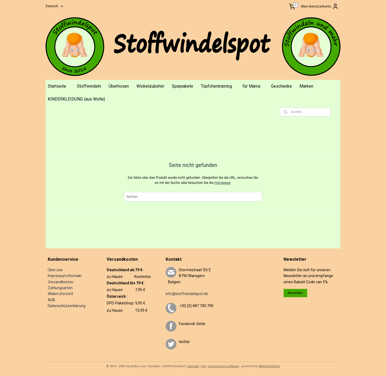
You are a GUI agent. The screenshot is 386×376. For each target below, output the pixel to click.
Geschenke (281, 86)
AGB (51, 300)
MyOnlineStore (269, 366)
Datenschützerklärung (67, 306)
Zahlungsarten (60, 288)
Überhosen (119, 86)
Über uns (55, 270)
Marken (306, 86)
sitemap (193, 366)
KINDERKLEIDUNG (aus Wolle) (76, 99)
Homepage (222, 183)
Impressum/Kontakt (65, 276)
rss (203, 366)
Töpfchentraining (216, 86)
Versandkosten (60, 282)
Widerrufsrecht (60, 294)
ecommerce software (223, 366)
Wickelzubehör (150, 86)
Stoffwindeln (89, 86)
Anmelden (295, 293)
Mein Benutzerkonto (320, 6)
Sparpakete (182, 86)
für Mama (251, 86)
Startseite (57, 86)
